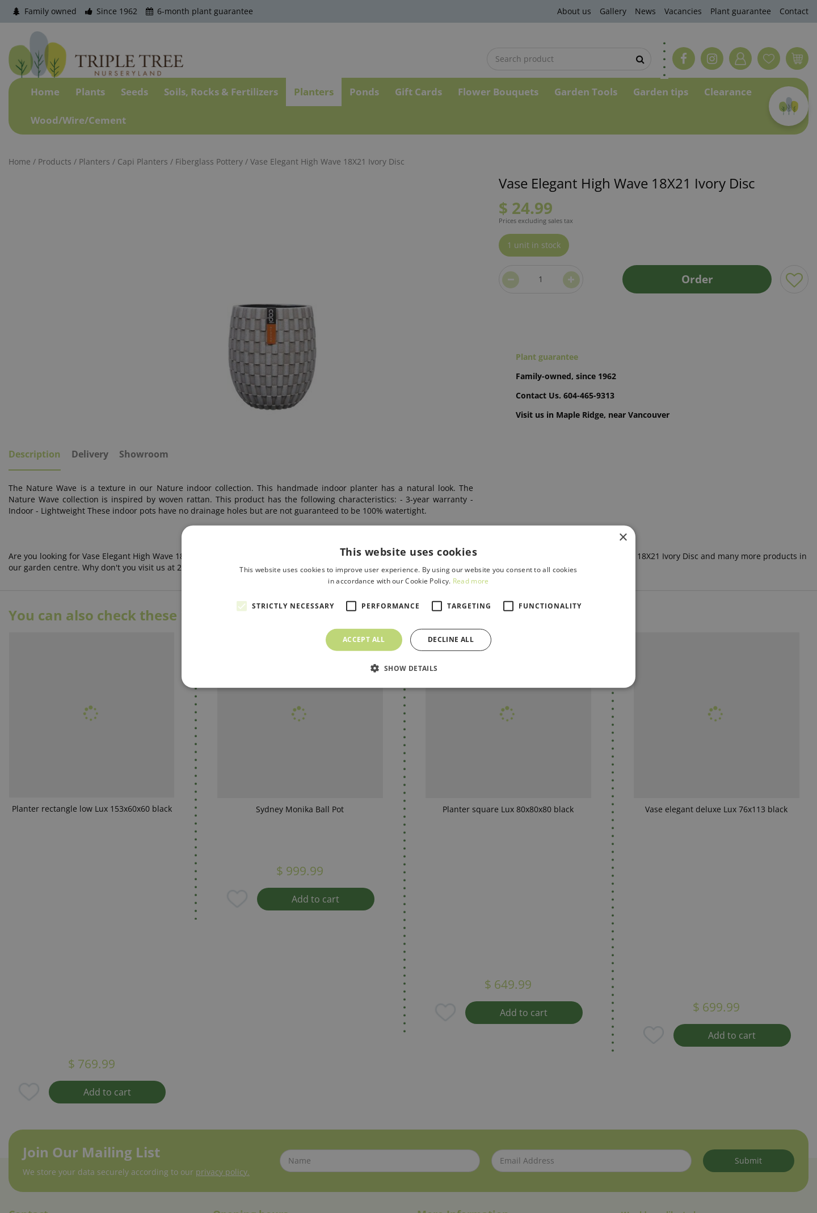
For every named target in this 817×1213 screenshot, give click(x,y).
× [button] (622, 537)
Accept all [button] (364, 639)
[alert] (408, 606)
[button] (408, 668)
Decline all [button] (451, 639)
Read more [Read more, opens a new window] (471, 581)
